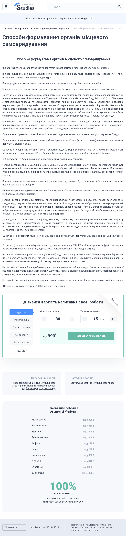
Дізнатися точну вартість (90, 336)
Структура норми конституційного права (93, 383)
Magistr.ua (87, 18)
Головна (7, 28)
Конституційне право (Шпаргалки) (50, 28)
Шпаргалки (21, 28)
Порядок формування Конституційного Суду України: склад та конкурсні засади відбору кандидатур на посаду (33, 386)
